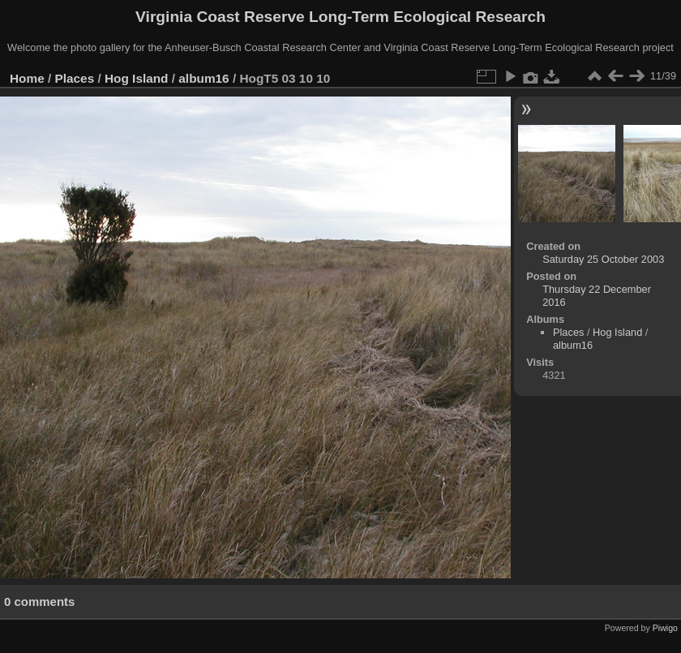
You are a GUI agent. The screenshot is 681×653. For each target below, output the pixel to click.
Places (75, 78)
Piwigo (665, 628)
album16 (203, 78)
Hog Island (137, 78)
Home (27, 78)
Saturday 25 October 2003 (603, 259)
